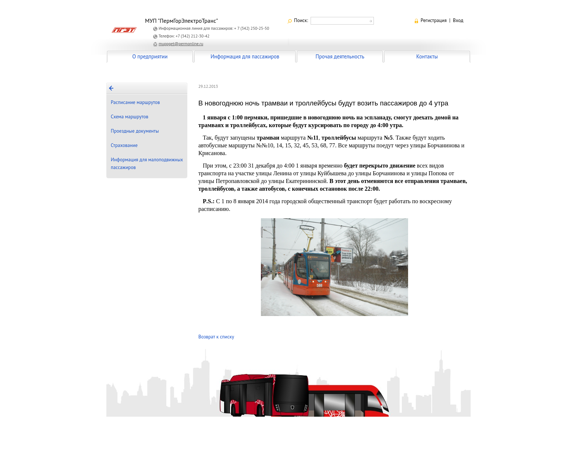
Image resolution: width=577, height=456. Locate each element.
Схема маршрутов (129, 117)
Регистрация (434, 20)
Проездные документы (135, 131)
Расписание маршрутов (135, 102)
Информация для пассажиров (244, 56)
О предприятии (150, 56)
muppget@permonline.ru (181, 43)
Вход (458, 20)
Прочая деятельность (339, 56)
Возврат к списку (216, 337)
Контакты (427, 56)
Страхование (124, 145)
